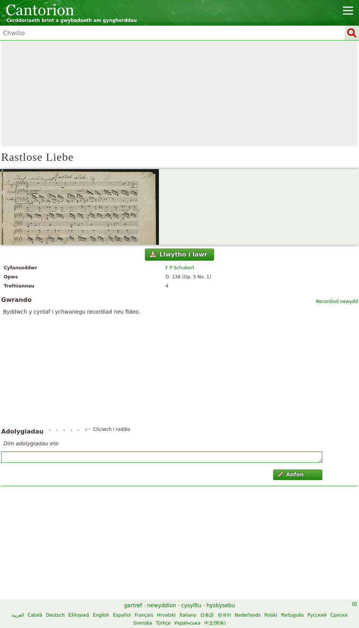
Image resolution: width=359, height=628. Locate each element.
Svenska (142, 623)
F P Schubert (180, 267)
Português (292, 615)
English (101, 615)
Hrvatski (166, 615)
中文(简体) (215, 623)
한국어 (224, 615)
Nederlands (248, 615)
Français (144, 615)
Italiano (187, 615)
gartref (133, 605)
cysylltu (191, 605)
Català (35, 615)
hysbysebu (221, 605)
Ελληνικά (78, 615)
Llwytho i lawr (178, 254)
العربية (17, 615)
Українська (187, 623)
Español (122, 615)
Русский (317, 615)
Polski (270, 615)
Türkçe (163, 623)
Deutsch (55, 615)
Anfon (291, 474)
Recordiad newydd (337, 301)
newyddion (161, 605)
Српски (339, 615)
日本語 (207, 615)
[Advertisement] (179, 93)
